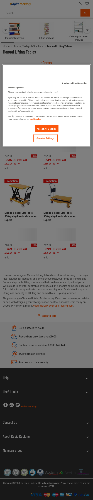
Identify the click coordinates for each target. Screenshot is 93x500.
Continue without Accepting (74, 83)
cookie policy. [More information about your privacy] (35, 119)
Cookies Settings (45, 138)
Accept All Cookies (47, 128)
